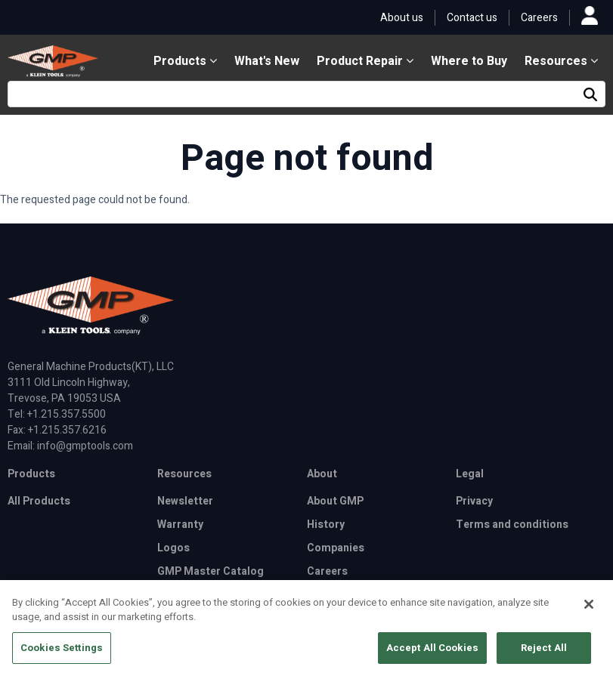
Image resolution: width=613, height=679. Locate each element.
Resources (561, 61)
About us (401, 18)
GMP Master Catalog (210, 571)
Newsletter (185, 501)
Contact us (472, 18)
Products (185, 61)
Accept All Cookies (432, 653)
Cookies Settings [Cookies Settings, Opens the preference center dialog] (61, 653)
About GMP (335, 501)
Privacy (474, 501)
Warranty (180, 524)
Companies (335, 548)
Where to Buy (469, 61)
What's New (266, 61)
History (326, 524)
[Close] (588, 609)
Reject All (544, 653)
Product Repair (365, 61)
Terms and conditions (512, 524)
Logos (173, 548)
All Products (39, 501)
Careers (539, 18)
